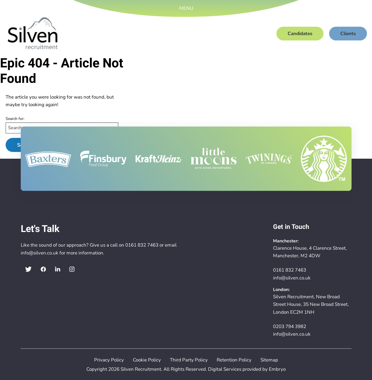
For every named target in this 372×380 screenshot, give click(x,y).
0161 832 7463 (141, 245)
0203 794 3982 (289, 326)
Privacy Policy (109, 360)
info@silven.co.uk (39, 253)
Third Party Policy (189, 360)
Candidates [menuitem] (300, 33)
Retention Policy (234, 360)
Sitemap (269, 360)
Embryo (277, 369)
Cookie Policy (147, 360)
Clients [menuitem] (348, 33)
